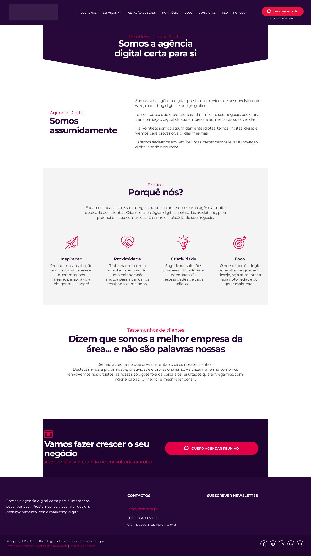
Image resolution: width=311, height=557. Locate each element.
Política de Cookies (82, 547)
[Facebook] (261, 545)
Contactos (207, 12)
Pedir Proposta (234, 12)
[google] (290, 545)
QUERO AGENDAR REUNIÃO (211, 448)
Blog (188, 12)
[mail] (299, 545)
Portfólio (170, 12)
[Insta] (271, 545)
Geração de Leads (142, 12)
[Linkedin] (280, 545)
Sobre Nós (89, 12)
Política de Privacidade (52, 547)
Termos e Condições (20, 547)
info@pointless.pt (142, 510)
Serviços (111, 12)
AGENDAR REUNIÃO (282, 11)
